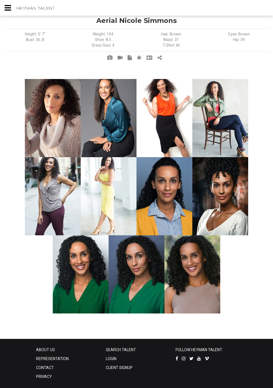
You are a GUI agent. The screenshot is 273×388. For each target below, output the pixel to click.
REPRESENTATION (52, 358)
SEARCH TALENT (121, 350)
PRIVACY (44, 376)
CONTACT (45, 367)
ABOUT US (45, 350)
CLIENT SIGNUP (119, 367)
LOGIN (111, 358)
